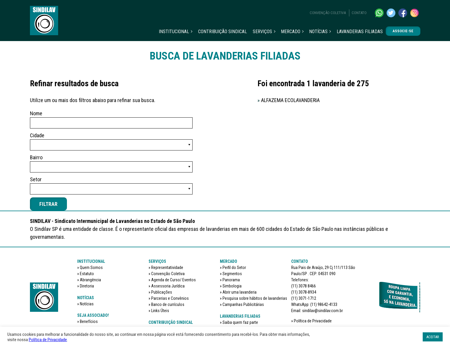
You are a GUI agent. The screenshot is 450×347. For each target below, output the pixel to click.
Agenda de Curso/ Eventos (173, 279)
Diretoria (87, 286)
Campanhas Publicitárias (243, 304)
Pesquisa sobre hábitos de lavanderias (255, 298)
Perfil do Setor (234, 267)
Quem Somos (91, 267)
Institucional (174, 31)
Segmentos (232, 273)
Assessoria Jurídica (168, 286)
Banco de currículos (167, 304)
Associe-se (402, 31)
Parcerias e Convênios (170, 298)
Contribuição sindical (222, 31)
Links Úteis (160, 310)
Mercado (290, 31)
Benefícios (89, 321)
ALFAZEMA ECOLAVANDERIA (288, 100)
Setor (36, 179)
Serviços (262, 31)
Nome (36, 113)
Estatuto (87, 273)
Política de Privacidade (313, 321)
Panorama (231, 279)
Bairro (36, 157)
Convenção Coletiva (328, 13)
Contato (359, 13)
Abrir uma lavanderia (240, 292)
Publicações (161, 292)
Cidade (37, 135)
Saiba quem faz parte (240, 322)
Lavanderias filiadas (360, 31)
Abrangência (90, 279)
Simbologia (232, 286)
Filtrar (48, 204)
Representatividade (167, 267)
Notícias (318, 31)
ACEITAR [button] (432, 337)
